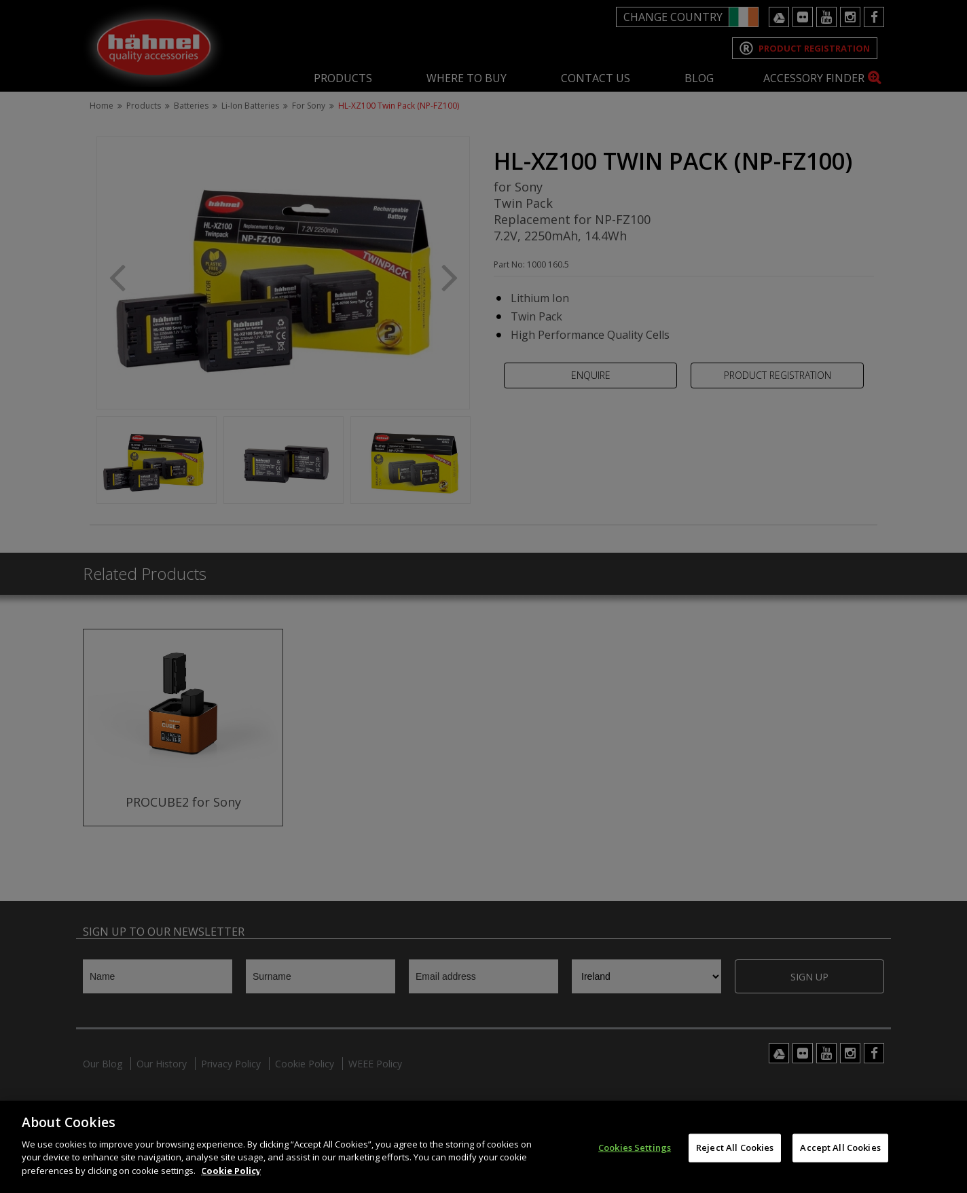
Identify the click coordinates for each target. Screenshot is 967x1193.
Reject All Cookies (734, 1158)
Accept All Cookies (840, 1158)
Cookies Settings (634, 1158)
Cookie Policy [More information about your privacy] (231, 1181)
